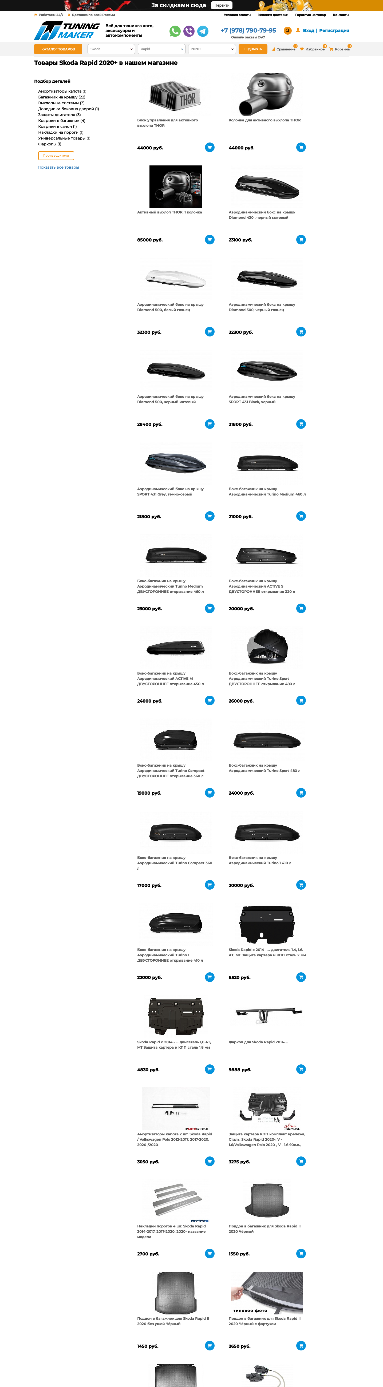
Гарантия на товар (310, 15)
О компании (101, 1359)
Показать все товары (58, 167)
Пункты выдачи (104, 1366)
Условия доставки (273, 15)
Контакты (341, 15)
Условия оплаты (237, 15)
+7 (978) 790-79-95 (248, 30)
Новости (97, 1372)
